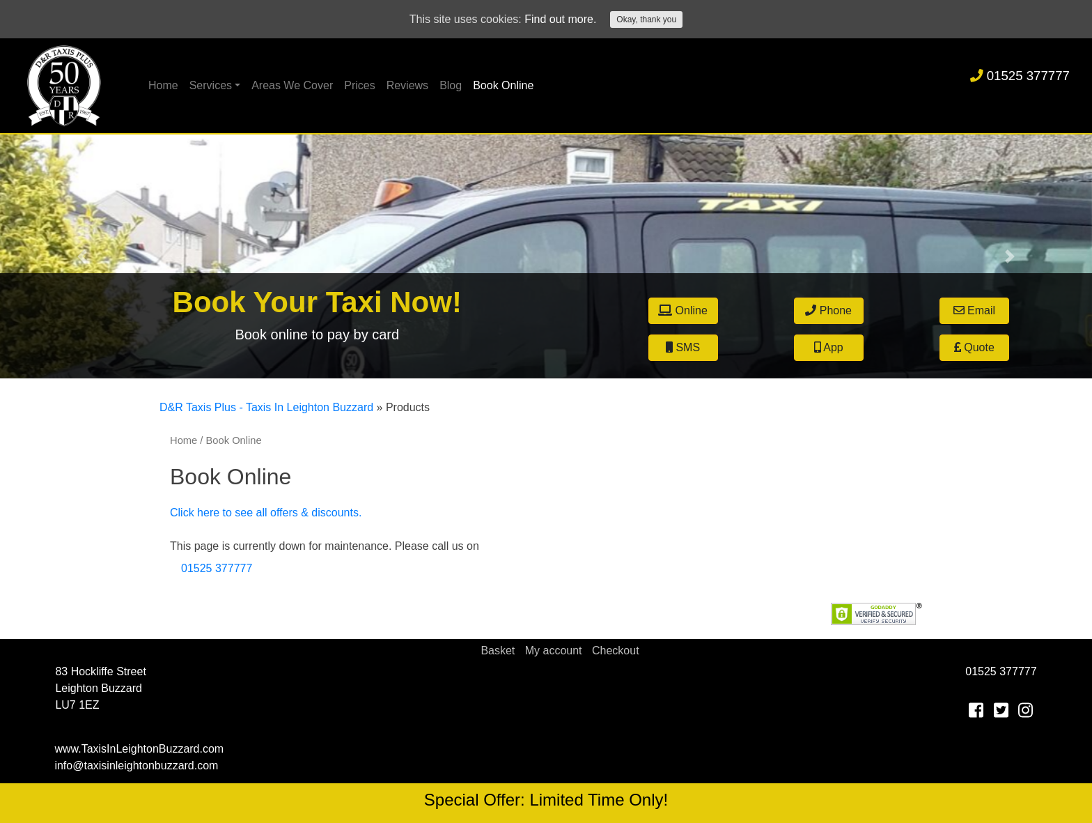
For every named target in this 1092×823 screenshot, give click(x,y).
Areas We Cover (292, 85)
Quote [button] (974, 347)
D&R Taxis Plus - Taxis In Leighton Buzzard (266, 407)
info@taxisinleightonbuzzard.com (136, 765)
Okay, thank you (646, 19)
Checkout (615, 650)
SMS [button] (683, 347)
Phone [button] (828, 310)
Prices (359, 85)
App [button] (828, 347)
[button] (82, 256)
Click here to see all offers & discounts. (265, 512)
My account (553, 650)
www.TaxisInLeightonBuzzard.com (139, 749)
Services (210, 85)
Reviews (407, 85)
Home (163, 85)
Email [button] (974, 310)
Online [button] (683, 310)
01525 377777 (1020, 75)
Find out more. (560, 19)
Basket (498, 650)
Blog (450, 85)
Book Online (503, 85)
